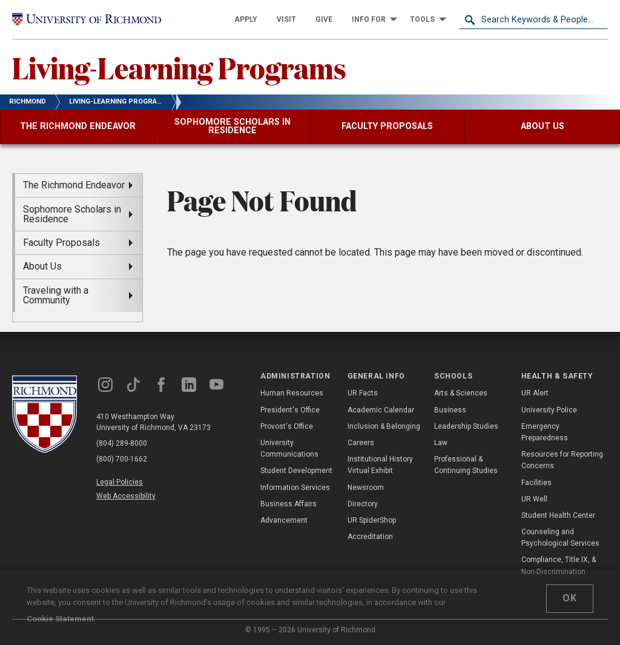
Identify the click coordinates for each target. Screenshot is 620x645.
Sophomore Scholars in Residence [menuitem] (72, 214)
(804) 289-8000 (121, 443)
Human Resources (291, 393)
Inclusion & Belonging (384, 426)
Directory (363, 504)
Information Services (295, 487)
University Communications (289, 448)
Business (450, 410)
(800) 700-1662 (121, 459)
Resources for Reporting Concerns (562, 460)
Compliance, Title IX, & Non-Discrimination (558, 565)
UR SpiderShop (372, 520)
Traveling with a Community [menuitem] (55, 295)
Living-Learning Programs (179, 67)
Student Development (296, 470)
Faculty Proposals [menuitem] (61, 242)
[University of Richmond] (86, 19)
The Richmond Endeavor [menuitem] (74, 185)
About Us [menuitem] (42, 266)
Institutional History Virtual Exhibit (380, 465)
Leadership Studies (466, 426)
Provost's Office (286, 426)
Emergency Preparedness (544, 432)
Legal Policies (119, 482)
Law (440, 442)
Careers (361, 442)
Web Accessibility (126, 496)
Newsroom (366, 487)
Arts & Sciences (460, 393)
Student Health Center (558, 515)
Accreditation (370, 536)
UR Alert (535, 393)
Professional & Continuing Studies (466, 465)
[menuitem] (246, 19)
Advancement (284, 520)
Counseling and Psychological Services (560, 537)
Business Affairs (288, 504)
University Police (549, 410)
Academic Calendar (381, 410)
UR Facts (363, 393)
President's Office (290, 410)
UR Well (534, 499)
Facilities (536, 482)
